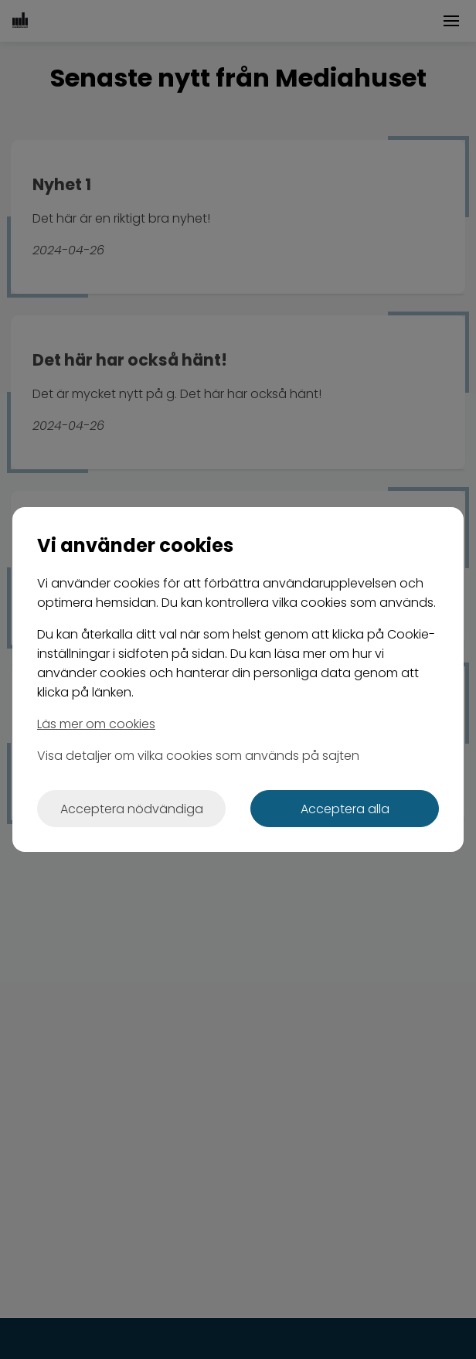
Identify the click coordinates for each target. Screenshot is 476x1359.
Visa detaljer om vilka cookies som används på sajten (198, 756)
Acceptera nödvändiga (131, 809)
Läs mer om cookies (96, 724)
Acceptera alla (345, 809)
